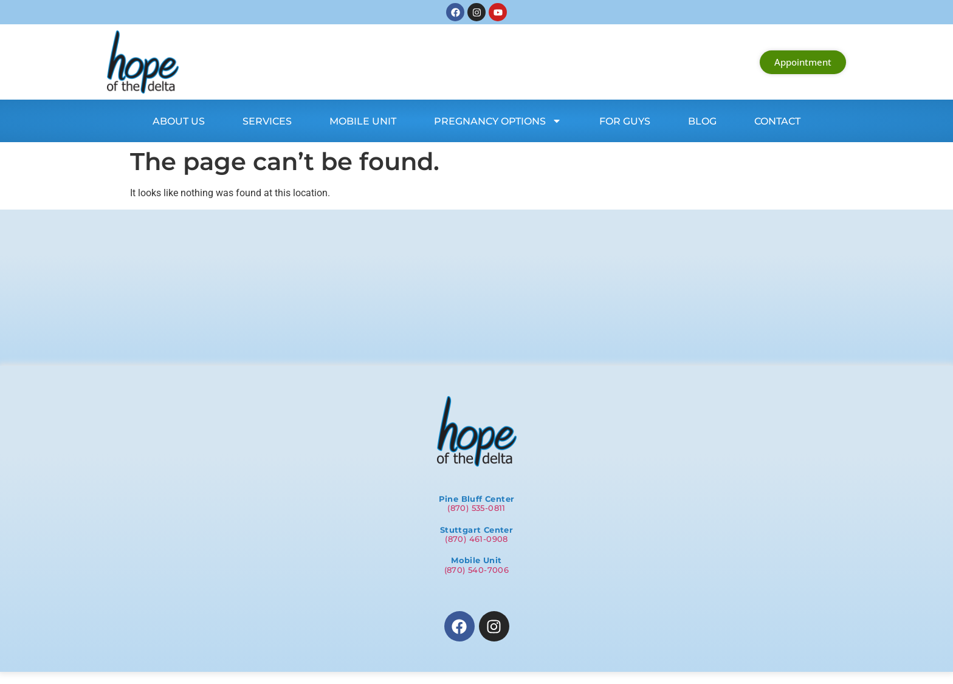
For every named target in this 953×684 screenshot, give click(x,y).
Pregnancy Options (498, 121)
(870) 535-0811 (476, 508)
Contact (777, 121)
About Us (179, 121)
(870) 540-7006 (476, 570)
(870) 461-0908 (476, 539)
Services (267, 121)
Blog (702, 121)
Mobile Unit (362, 121)
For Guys (624, 121)
